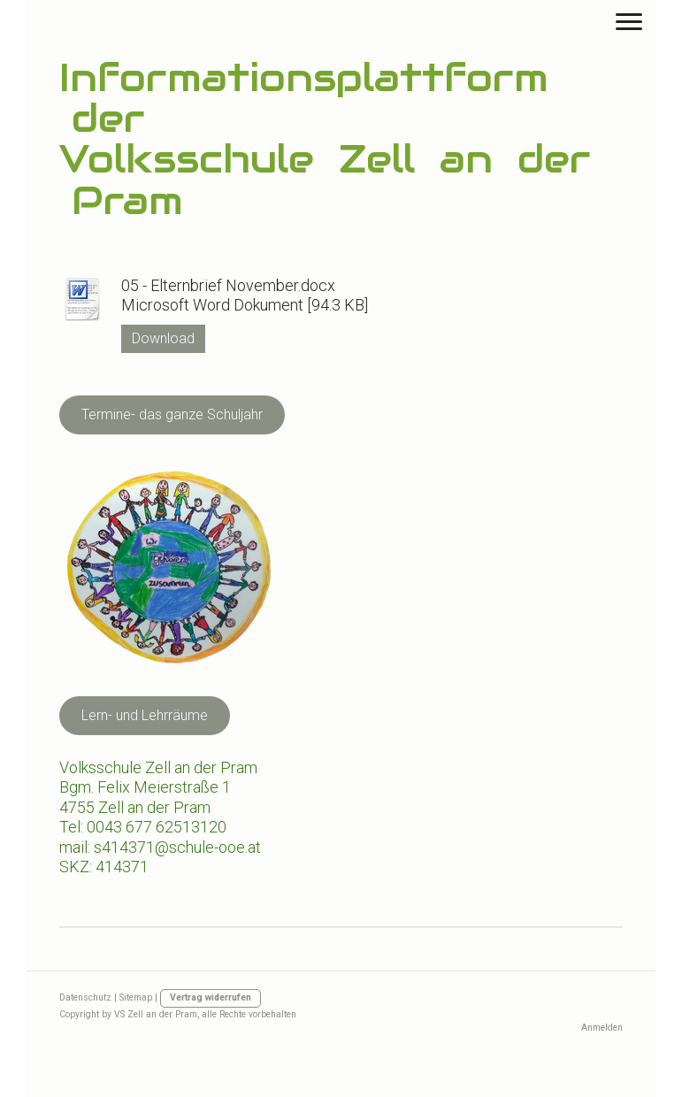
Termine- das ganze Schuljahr (172, 414)
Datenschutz (85, 997)
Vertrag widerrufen (210, 997)
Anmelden (602, 1027)
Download (163, 338)
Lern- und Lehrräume (144, 715)
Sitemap (135, 997)
